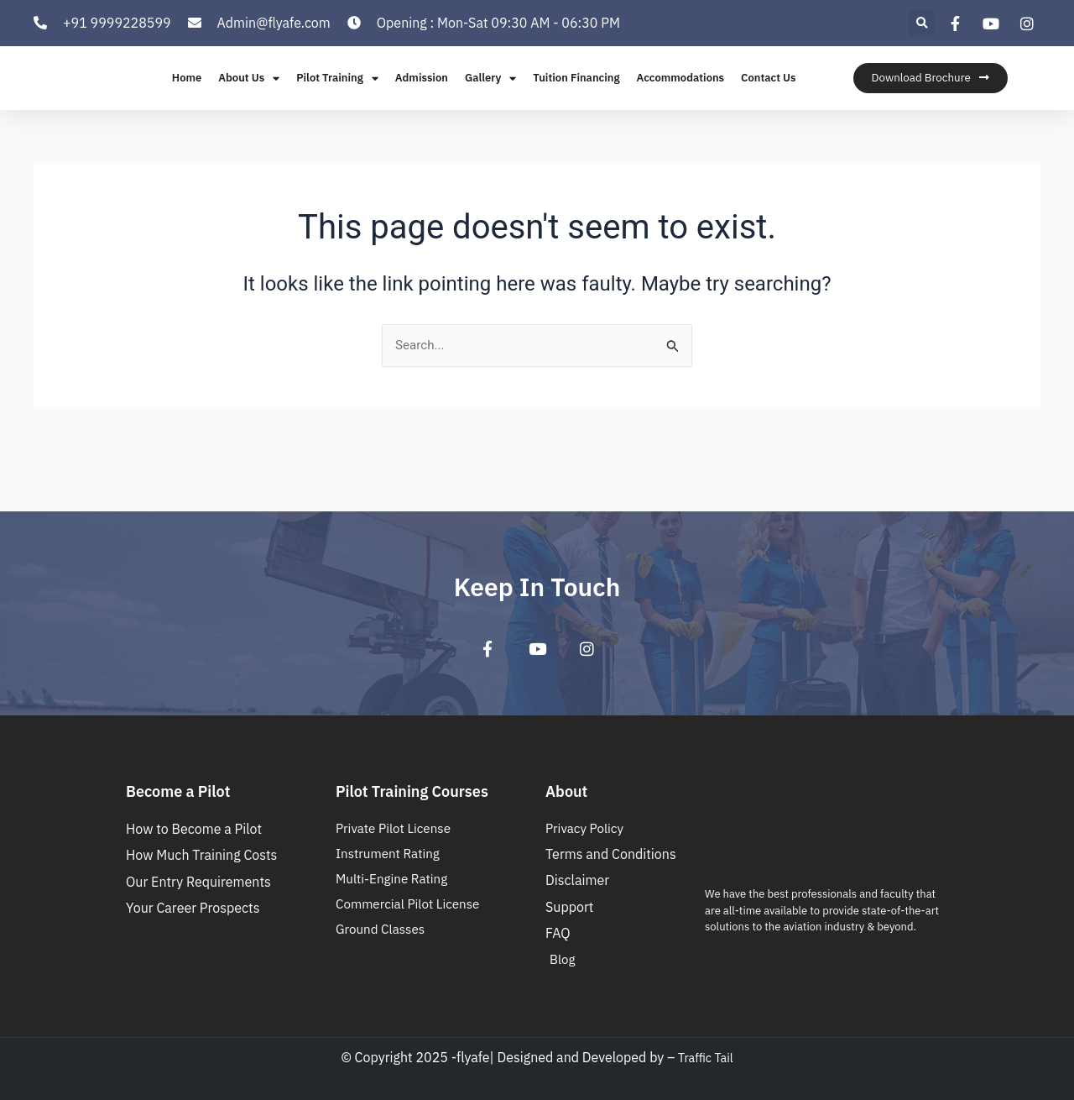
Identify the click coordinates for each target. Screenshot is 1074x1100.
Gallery (490, 98)
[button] (922, 23)
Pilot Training (337, 98)
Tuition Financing (576, 98)
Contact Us (768, 98)
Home (186, 98)
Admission (421, 98)
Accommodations (681, 98)
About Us (248, 98)
